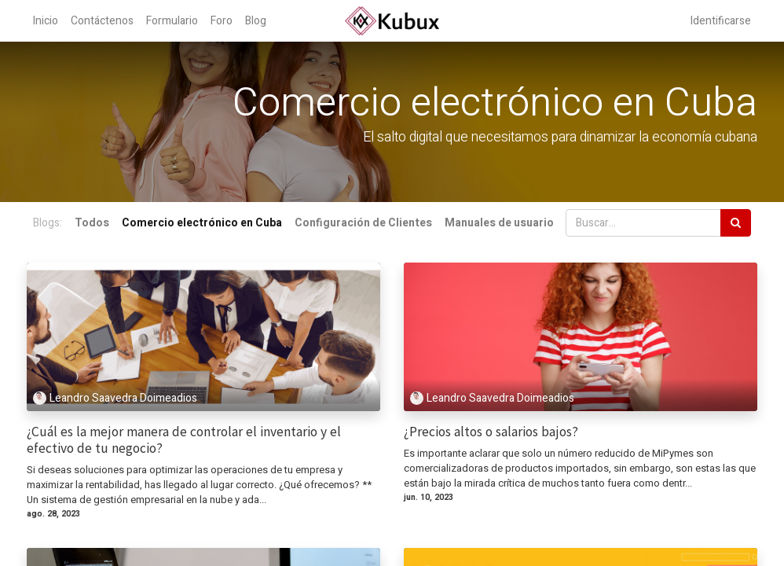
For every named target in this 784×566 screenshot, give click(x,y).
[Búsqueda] (735, 223)
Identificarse (721, 21)
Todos (92, 223)
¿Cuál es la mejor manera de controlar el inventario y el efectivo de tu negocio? (184, 440)
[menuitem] (45, 20)
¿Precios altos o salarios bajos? (491, 432)
